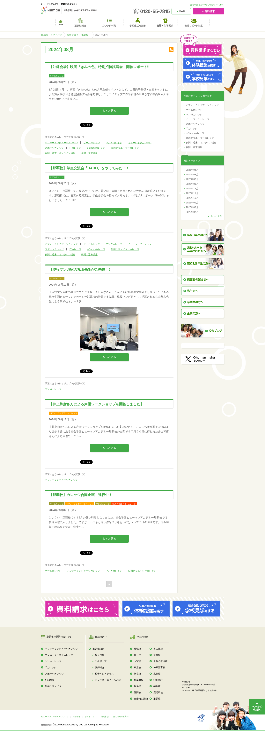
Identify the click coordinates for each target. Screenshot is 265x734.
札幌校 (137, 648)
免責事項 (105, 716)
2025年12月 (192, 188)
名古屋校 (158, 648)
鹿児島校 (158, 692)
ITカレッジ (75, 147)
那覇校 (156, 698)
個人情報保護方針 (121, 716)
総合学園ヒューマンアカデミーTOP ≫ (207, 5)
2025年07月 (192, 212)
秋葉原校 (138, 680)
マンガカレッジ (114, 142)
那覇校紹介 (98, 648)
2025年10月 (192, 198)
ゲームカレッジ (92, 142)
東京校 (137, 667)
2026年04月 (192, 170)
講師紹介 (99, 667)
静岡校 (137, 692)
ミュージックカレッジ (139, 142)
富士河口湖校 (141, 698)
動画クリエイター (54, 686)
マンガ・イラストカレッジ (59, 655)
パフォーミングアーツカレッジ (61, 142)
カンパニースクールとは (108, 680)
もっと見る (109, 110)
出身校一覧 (101, 661)
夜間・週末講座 (89, 153)
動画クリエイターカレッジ (125, 147)
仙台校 (137, 655)
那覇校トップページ (51, 35)
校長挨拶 (99, 655)
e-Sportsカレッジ (96, 147)
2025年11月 (192, 193)
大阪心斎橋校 (160, 661)
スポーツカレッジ (54, 147)
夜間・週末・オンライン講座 (60, 153)
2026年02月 (192, 179)
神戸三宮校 (159, 667)
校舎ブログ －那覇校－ (79, 35)
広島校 (156, 673)
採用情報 (76, 716)
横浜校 (137, 686)
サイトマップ (90, 716)
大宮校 (137, 661)
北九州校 (158, 680)
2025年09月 (192, 202)
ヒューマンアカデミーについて (54, 716)
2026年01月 (192, 184)
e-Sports (49, 680)
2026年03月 (192, 174)
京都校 (156, 655)
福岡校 (156, 686)
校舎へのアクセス (104, 673)
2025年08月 (192, 207)
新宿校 (137, 673)
